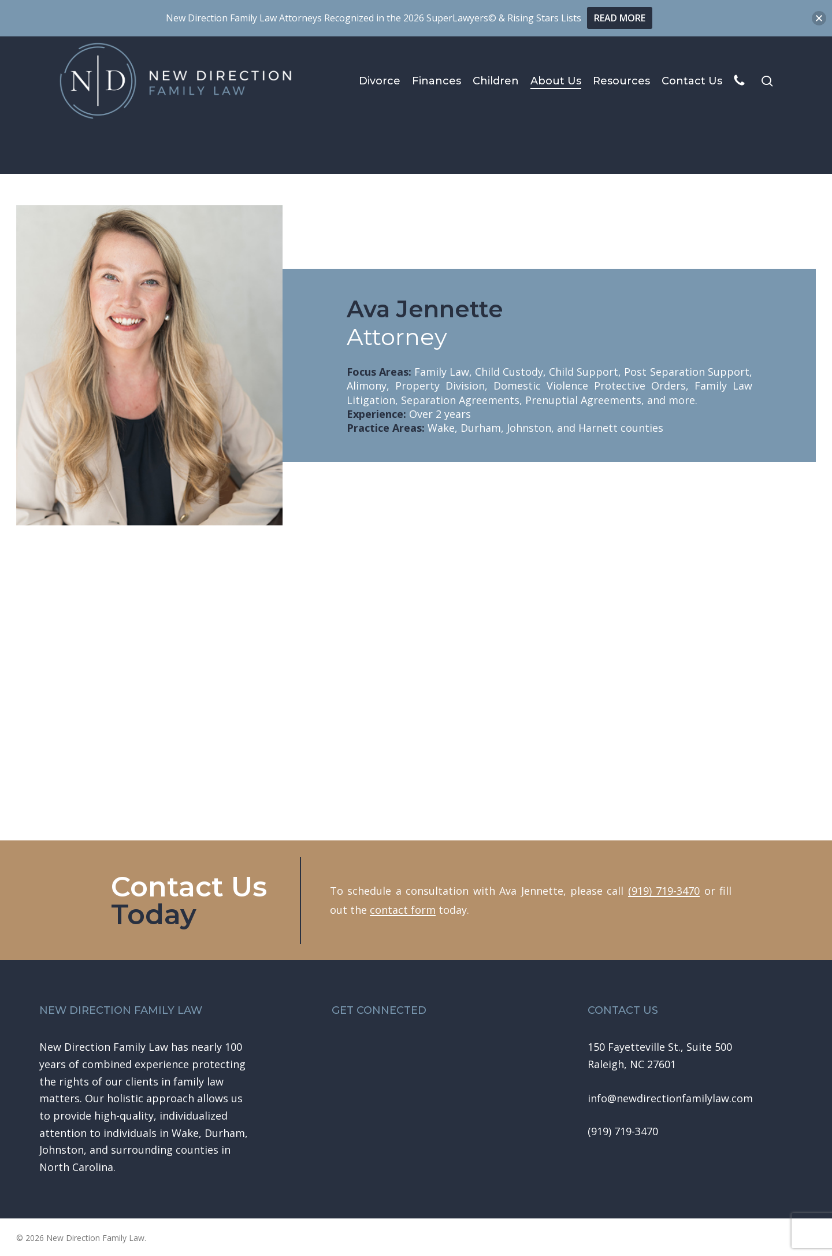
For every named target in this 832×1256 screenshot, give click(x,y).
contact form (403, 910)
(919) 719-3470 (664, 891)
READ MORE (619, 18)
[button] (670, 1098)
